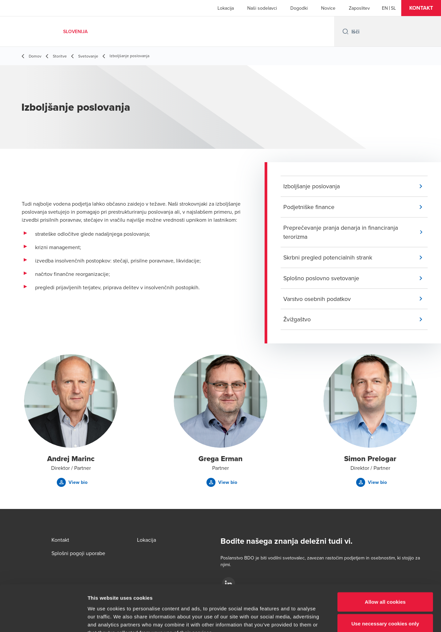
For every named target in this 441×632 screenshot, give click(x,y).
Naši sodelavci (262, 8)
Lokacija (225, 8)
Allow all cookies (385, 561)
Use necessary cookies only (385, 583)
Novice (328, 8)
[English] (385, 8)
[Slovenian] (393, 8)
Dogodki (299, 8)
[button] (421, 8)
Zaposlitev (359, 8)
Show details (350, 619)
